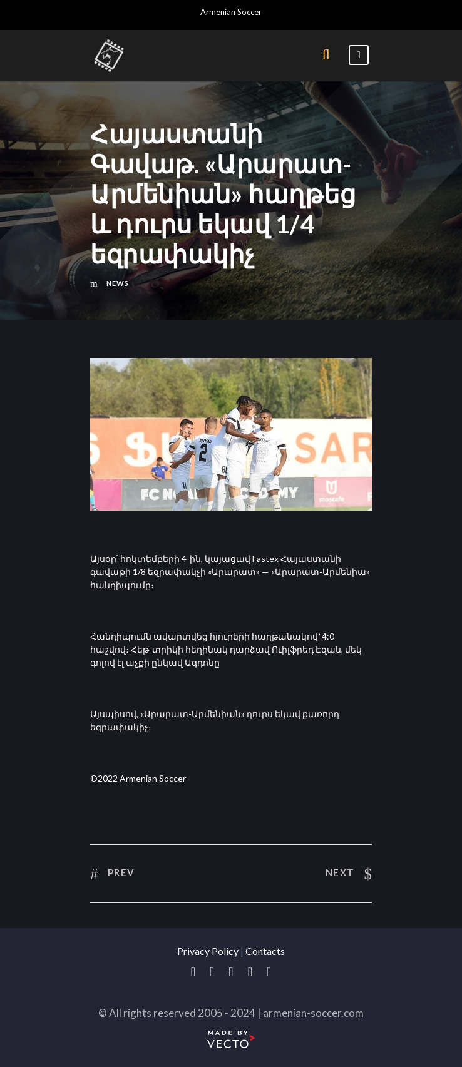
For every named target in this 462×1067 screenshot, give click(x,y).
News (117, 283)
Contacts (265, 951)
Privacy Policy (208, 951)
